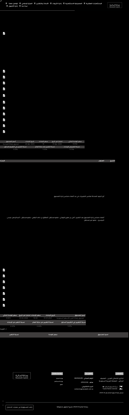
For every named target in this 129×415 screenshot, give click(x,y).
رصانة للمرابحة (103, 345)
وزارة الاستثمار (58, 381)
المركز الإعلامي (25, 4)
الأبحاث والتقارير (41, 4)
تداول (61, 384)
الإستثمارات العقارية (93, 4)
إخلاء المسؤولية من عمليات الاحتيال (19, 407)
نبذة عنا (23, 6)
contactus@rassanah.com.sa (83, 389)
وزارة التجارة (59, 378)
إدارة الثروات (56, 4)
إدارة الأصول (12, 6)
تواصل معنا (12, 4)
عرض (3, 13)
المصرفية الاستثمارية (72, 4)
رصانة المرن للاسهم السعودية (103, 340)
